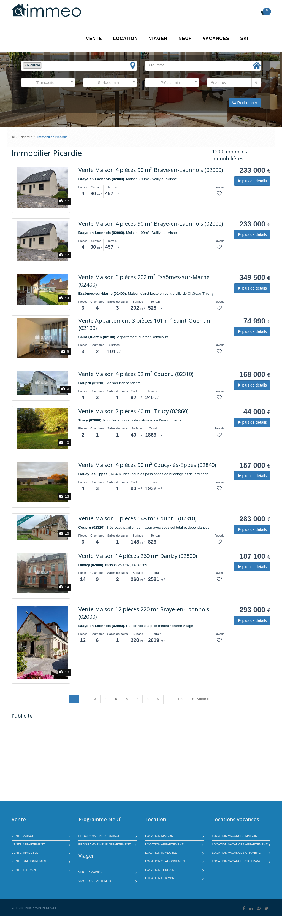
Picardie (26, 137)
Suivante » (200, 699)
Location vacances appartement (240, 844)
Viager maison (90, 872)
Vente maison (23, 835)
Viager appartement (95, 880)
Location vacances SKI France (238, 861)
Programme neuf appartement (104, 844)
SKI (244, 38)
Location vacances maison (234, 835)
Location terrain (160, 869)
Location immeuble (161, 852)
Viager (158, 38)
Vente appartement (28, 844)
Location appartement (164, 844)
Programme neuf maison (99, 835)
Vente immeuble (25, 852)
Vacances (216, 38)
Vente (94, 38)
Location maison (159, 835)
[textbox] (44, 65)
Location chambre (160, 878)
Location (125, 38)
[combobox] (79, 66)
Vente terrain (24, 869)
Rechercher (244, 103)
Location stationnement (166, 861)
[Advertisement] (58, 760)
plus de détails (252, 181)
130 (181, 699)
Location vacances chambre (236, 852)
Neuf (185, 38)
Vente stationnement (30, 861)
